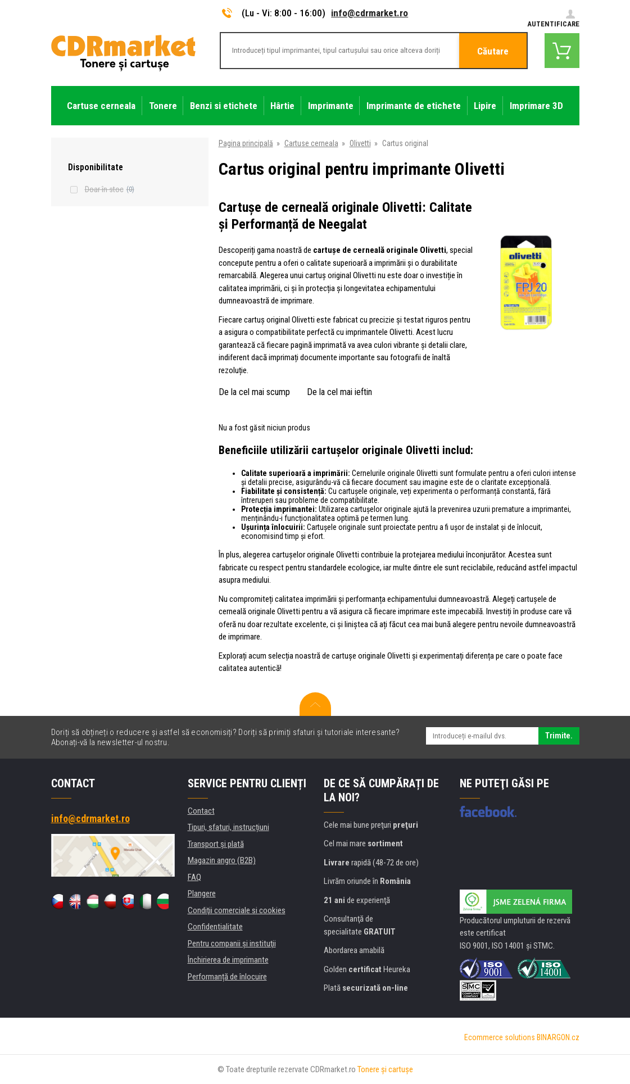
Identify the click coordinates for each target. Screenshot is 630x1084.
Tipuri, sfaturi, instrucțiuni (228, 827)
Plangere (202, 893)
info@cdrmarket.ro (369, 13)
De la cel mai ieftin (339, 392)
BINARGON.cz (558, 1037)
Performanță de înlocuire (227, 977)
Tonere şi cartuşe (385, 1069)
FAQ (194, 877)
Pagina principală (246, 143)
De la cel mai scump (254, 392)
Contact (201, 811)
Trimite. (559, 736)
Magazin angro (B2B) (222, 860)
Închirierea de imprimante (228, 960)
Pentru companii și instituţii (232, 943)
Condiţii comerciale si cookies (236, 910)
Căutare (493, 51)
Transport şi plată (216, 844)
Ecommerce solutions (499, 1037)
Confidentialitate (215, 927)
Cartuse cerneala (311, 143)
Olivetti (360, 143)
